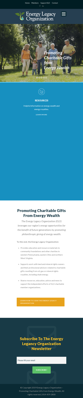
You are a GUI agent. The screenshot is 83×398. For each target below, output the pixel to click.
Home (27, 3)
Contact (55, 3)
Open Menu (63, 13)
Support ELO (45, 3)
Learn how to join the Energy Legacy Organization (38, 302)
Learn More (41, 115)
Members (35, 3)
